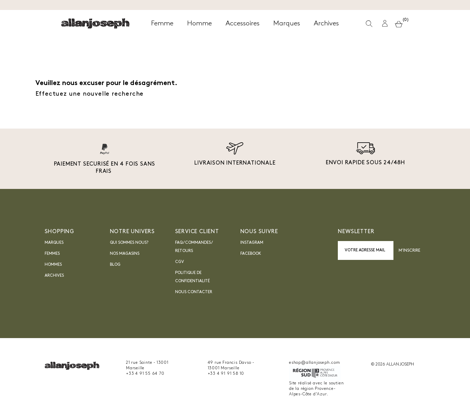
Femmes (52, 254)
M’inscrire (410, 251)
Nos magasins (124, 254)
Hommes (53, 265)
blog (115, 265)
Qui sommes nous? (129, 243)
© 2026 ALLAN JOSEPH (392, 364)
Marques (54, 243)
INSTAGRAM (251, 243)
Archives (54, 276)
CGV (179, 262)
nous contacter (193, 292)
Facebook (250, 254)
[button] (385, 23)
